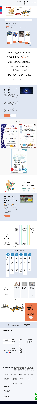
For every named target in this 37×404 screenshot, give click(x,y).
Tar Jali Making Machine (19, 370)
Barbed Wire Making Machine (26, 368)
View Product (11, 43)
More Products (29, 339)
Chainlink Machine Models (21, 340)
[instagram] (1, 13)
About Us (13, 341)
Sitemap (13, 348)
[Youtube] (1, 8)
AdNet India (19, 402)
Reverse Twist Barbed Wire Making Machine (30, 348)
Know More (7, 215)
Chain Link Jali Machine (21, 369)
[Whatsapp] (35, 398)
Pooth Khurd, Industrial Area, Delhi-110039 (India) (30, 377)
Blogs (13, 346)
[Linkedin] (1, 9)
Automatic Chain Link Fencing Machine (19, 367)
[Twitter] (1, 11)
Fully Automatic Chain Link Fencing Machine (21, 350)
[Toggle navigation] (2, 1)
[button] (25, 3)
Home (13, 339)
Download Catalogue (13, 115)
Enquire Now (8, 43)
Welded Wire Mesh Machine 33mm (29, 370)
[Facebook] (1, 6)
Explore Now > (31, 317)
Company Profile (7, 115)
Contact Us (14, 350)
